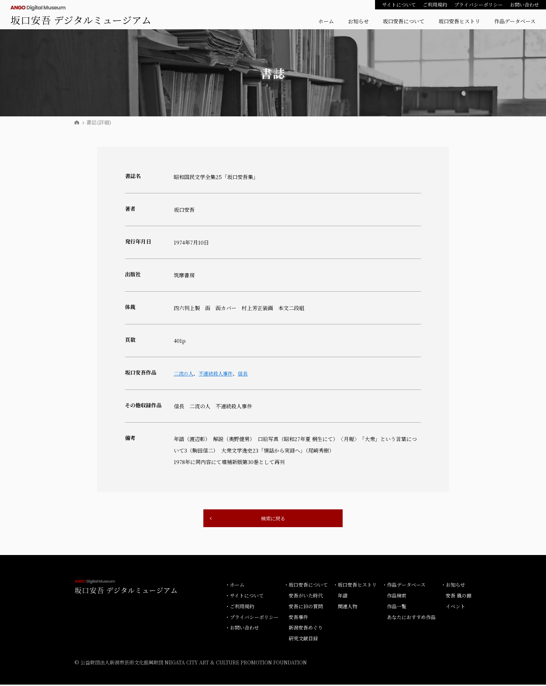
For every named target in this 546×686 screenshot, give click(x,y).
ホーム (326, 21)
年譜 (343, 596)
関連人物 (347, 607)
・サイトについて (244, 596)
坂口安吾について (403, 21)
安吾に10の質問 (306, 607)
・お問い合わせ (242, 628)
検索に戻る (273, 519)
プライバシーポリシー (478, 4)
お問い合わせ (524, 4)
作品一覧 (396, 607)
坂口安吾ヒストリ (459, 21)
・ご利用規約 (239, 607)
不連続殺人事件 (218, 373)
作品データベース (515, 21)
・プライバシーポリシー (252, 618)
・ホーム (234, 586)
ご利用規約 (435, 4)
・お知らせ (453, 586)
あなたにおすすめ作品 (411, 618)
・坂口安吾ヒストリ (355, 586)
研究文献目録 (303, 639)
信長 (247, 373)
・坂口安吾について (306, 586)
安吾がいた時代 (306, 596)
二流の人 (184, 373)
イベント (455, 607)
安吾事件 (298, 618)
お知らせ (358, 21)
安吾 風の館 (458, 596)
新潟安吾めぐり (306, 628)
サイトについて (399, 4)
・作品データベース (404, 586)
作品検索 (396, 596)
